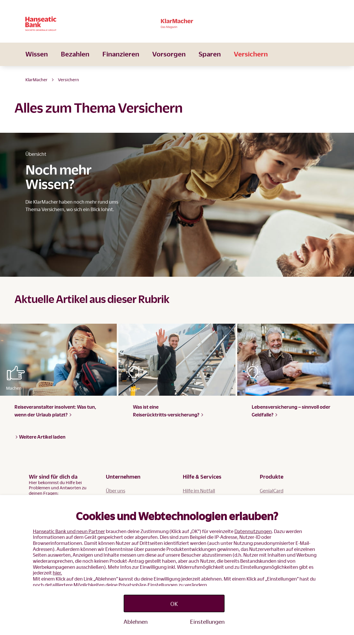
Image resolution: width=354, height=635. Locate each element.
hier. (57, 572)
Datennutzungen (253, 531)
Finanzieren (120, 62)
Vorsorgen (169, 62)
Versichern (251, 62)
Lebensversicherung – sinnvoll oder (291, 410)
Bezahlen (75, 62)
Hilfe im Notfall (199, 490)
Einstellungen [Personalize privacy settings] (207, 621)
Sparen (210, 62)
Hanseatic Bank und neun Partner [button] (69, 531)
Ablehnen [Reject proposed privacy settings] (136, 621)
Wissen (36, 62)
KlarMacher (36, 79)
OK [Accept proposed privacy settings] (174, 603)
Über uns (115, 490)
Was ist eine (168, 410)
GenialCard (271, 490)
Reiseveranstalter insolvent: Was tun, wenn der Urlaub (55, 410)
